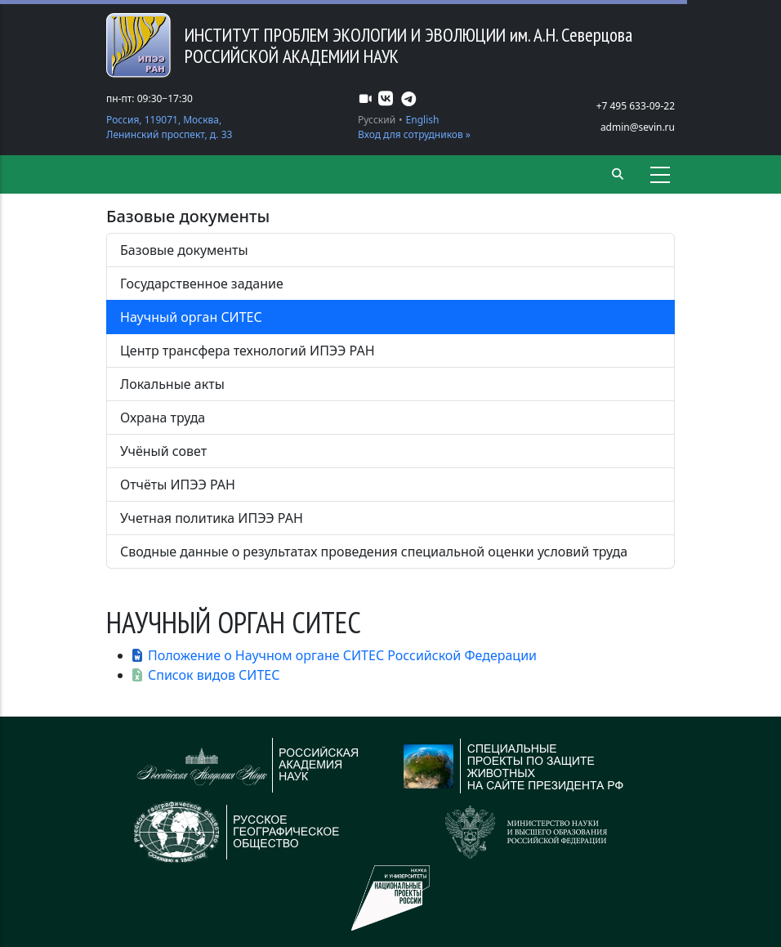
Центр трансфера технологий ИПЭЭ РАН (247, 351)
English (423, 120)
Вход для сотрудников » (414, 134)
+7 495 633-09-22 (635, 106)
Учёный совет (163, 451)
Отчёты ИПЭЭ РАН (177, 485)
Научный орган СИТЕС (191, 317)
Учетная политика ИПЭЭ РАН (211, 518)
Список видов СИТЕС (214, 675)
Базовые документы (184, 250)
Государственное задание (201, 284)
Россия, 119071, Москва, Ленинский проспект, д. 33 (169, 127)
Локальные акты (172, 384)
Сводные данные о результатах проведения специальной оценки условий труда (373, 552)
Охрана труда (162, 418)
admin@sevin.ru (637, 127)
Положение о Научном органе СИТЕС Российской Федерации (342, 655)
